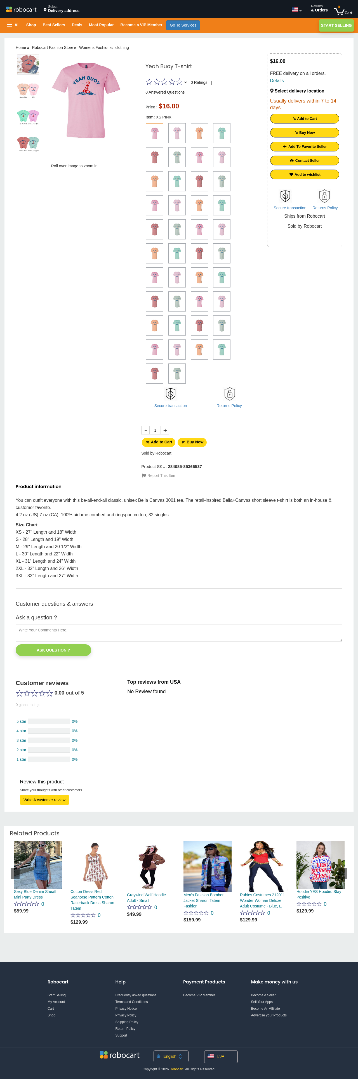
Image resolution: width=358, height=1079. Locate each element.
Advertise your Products (269, 1013)
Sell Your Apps (262, 1000)
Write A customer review (44, 798)
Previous (15, 871)
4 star (21, 729)
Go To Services (183, 25)
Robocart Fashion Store (52, 47)
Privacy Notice (126, 1007)
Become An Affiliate (265, 1007)
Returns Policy (229, 405)
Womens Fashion (94, 47)
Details (277, 80)
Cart (51, 1007)
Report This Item (158, 473)
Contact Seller (304, 160)
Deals (77, 25)
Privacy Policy (126, 1013)
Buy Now (196, 441)
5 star (21, 719)
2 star (21, 748)
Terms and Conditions (132, 1000)
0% (74, 719)
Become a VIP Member (141, 25)
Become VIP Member (199, 993)
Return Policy (125, 1027)
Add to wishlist (305, 174)
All (13, 25)
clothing (122, 47)
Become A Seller (263, 993)
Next (342, 871)
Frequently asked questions (136, 993)
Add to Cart (159, 441)
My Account (56, 1000)
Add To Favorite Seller (304, 146)
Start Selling (336, 25)
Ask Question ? (53, 648)
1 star (21, 757)
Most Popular (101, 25)
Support (121, 1033)
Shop (31, 25)
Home (21, 47)
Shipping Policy (127, 1020)
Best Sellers (54, 25)
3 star (21, 738)
